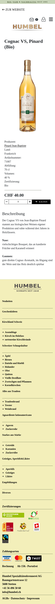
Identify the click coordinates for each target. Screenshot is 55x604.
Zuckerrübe (12, 452)
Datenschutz (18, 598)
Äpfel (7, 356)
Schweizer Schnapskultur (15, 345)
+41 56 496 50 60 (11, 588)
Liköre (9, 476)
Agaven (9, 425)
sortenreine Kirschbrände (18, 339)
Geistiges (10, 472)
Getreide (10, 445)
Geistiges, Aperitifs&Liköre (16, 458)
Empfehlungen (9, 482)
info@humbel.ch (11, 592)
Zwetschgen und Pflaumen (18, 381)
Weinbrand (10, 409)
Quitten (8, 374)
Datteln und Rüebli (14, 363)
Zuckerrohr (11, 429)
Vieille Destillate (13, 378)
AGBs (5, 598)
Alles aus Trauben (11, 391)
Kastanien (11, 449)
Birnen (8, 359)
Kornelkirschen (13, 385)
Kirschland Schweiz (12, 322)
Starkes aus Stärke (11, 435)
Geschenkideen (9, 311)
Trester (8, 405)
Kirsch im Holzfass (14, 336)
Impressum (33, 598)
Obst (7, 370)
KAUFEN (41, 202)
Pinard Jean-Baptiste (15, 145)
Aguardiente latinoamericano (17, 415)
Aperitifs (10, 469)
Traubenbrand (12, 401)
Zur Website (13, 9)
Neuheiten (7, 301)
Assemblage (11, 332)
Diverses (6, 492)
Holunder (10, 367)
